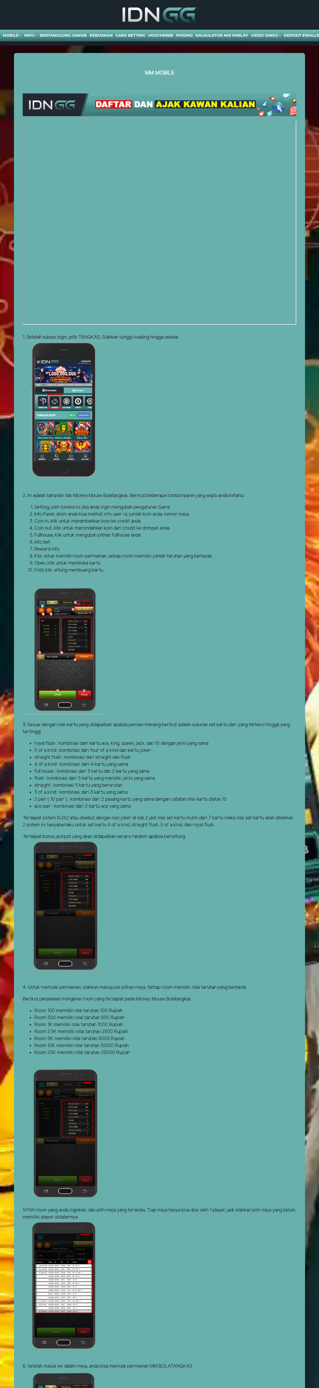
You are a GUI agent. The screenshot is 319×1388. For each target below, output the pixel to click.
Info (29, 35)
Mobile (11, 35)
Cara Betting (130, 35)
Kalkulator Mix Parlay (222, 35)
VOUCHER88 (160, 35)
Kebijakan (101, 35)
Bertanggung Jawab (63, 35)
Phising (184, 35)
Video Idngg (264, 35)
